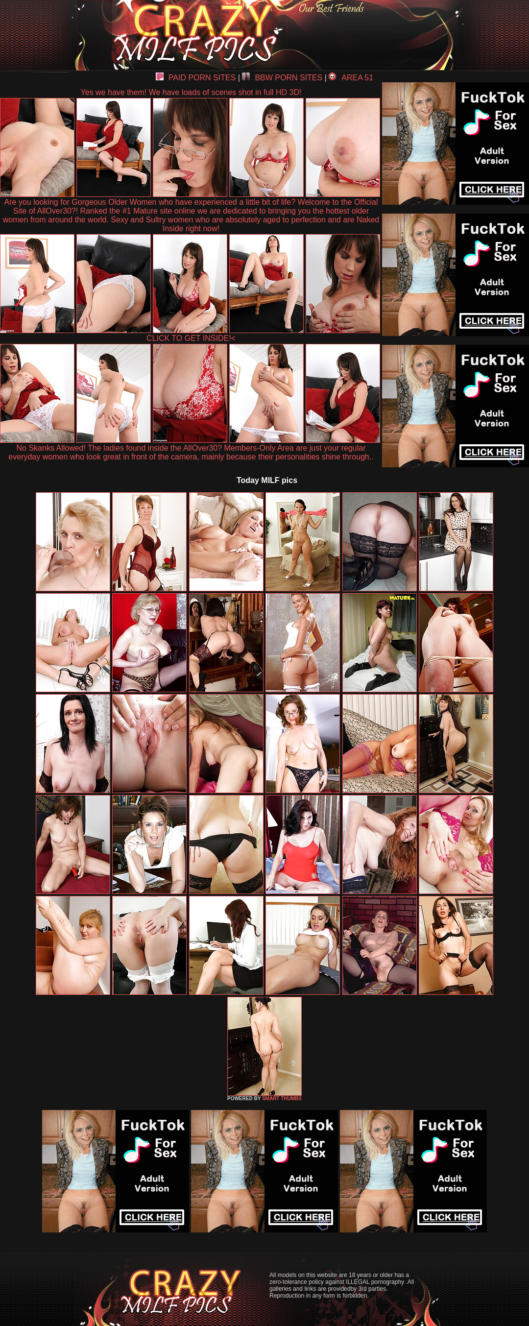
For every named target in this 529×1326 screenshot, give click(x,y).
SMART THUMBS (282, 1098)
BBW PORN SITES (282, 77)
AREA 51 (351, 77)
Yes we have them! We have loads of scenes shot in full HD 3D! (191, 92)
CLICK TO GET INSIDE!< (191, 338)
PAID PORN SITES (196, 77)
